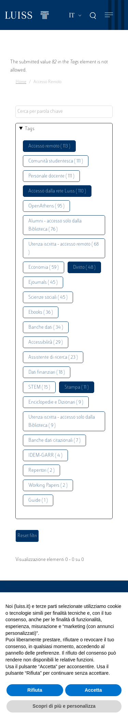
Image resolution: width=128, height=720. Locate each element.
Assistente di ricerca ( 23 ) (53, 357)
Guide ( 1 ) (38, 500)
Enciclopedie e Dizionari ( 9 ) (55, 402)
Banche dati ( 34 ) (45, 327)
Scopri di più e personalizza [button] (63, 706)
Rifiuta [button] (34, 690)
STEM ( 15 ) (39, 387)
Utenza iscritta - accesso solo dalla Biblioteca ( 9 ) (61, 421)
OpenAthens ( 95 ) (46, 206)
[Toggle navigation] (109, 15)
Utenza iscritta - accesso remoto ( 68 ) (63, 248)
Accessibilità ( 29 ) (45, 342)
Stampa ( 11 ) (77, 387)
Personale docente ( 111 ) (51, 176)
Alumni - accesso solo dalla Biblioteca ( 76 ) (55, 225)
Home (21, 82)
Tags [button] (29, 128)
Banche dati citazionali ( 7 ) (54, 440)
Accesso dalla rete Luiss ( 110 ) (57, 191)
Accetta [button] (93, 690)
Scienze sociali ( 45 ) (48, 297)
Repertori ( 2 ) (41, 470)
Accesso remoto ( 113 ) (49, 146)
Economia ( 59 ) (43, 267)
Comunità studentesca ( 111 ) (55, 161)
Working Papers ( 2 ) (48, 485)
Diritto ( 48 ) (84, 267)
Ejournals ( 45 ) (43, 282)
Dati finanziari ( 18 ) (46, 372)
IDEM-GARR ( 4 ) (45, 455)
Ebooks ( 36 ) (40, 312)
